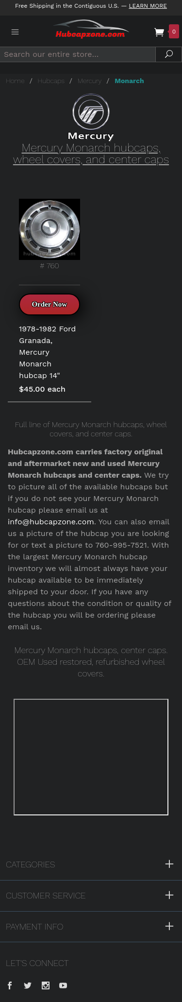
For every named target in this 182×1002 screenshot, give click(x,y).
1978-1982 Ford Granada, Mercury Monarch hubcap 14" (47, 352)
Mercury (90, 81)
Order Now (49, 304)
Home (15, 81)
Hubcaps (51, 81)
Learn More (148, 5)
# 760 (49, 234)
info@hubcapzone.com (51, 521)
